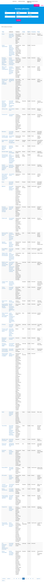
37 (14, 578)
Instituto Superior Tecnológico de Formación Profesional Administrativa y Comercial (11, 61)
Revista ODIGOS (5, 467)
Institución (18, 14)
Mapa (42, 5)
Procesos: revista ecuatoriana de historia (5, 330)
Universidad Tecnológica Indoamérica (11, 490)
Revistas (14, 1)
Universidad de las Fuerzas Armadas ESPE (11, 141)
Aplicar (18, 20)
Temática (18, 11)
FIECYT (10, 73)
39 (18, 578)
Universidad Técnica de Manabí (11, 208)
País (28, 11)
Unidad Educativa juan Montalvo (11, 354)
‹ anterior (8, 578)
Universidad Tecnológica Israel (11, 468)
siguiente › (38, 578)
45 (32, 578)
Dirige (38, 31)
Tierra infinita (4, 425)
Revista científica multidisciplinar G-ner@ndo (5, 354)
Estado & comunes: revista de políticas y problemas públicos (5, 167)
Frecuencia (30, 14)
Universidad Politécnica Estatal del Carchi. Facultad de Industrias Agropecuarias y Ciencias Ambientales (11, 430)
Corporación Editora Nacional (11, 334)
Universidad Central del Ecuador (11, 288)
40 (21, 578)
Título (6, 11)
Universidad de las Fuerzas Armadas (11, 485)
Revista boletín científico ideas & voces (5, 524)
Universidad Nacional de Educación (11, 132)
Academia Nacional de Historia (11, 147)
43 (28, 578)
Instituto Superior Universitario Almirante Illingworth (11, 244)
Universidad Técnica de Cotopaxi (11, 325)
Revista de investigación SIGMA (4, 344)
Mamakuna (4, 131)
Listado (37, 5)
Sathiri (3, 412)
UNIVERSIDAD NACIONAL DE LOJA (11, 80)
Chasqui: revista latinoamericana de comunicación (5, 254)
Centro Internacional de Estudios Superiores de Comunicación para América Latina (11, 257)
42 (25, 578)
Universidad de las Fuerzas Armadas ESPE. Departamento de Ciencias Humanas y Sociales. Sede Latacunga (11, 267)
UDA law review (4, 108)
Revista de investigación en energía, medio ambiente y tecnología (5, 209)
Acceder (30, 2)
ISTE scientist (4, 475)
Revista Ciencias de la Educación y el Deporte (5, 156)
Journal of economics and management (4, 485)
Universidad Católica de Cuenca (11, 250)
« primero (4, 578)
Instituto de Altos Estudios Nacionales (11, 166)
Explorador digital (5, 151)
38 (16, 578)
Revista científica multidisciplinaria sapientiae (5, 496)
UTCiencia (4, 324)
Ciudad (6, 14)
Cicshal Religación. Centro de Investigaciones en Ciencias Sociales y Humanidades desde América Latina (12, 318)
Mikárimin (3, 186)
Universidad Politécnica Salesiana (11, 440)
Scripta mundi (4, 218)
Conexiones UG (4, 114)
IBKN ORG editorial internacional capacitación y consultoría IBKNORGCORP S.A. (11, 308)
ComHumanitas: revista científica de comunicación (5, 350)
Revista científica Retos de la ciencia (5, 234)
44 (30, 578)
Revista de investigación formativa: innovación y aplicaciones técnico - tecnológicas (4, 61)
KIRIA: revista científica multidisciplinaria (5, 68)
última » (3, 580)
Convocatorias (21, 1)
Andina (3, 34)
